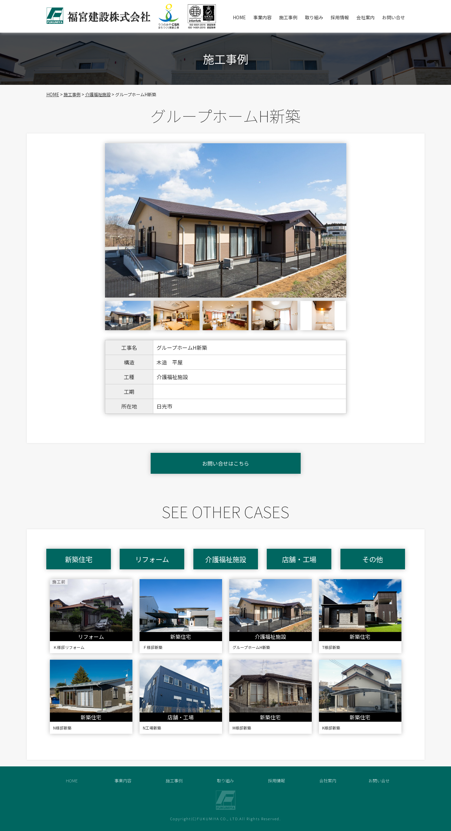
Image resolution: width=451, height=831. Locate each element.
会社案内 (365, 17)
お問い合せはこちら (225, 463)
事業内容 (262, 17)
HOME (239, 17)
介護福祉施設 (98, 94)
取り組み (314, 17)
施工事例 (288, 17)
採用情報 (340, 17)
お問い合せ (393, 17)
